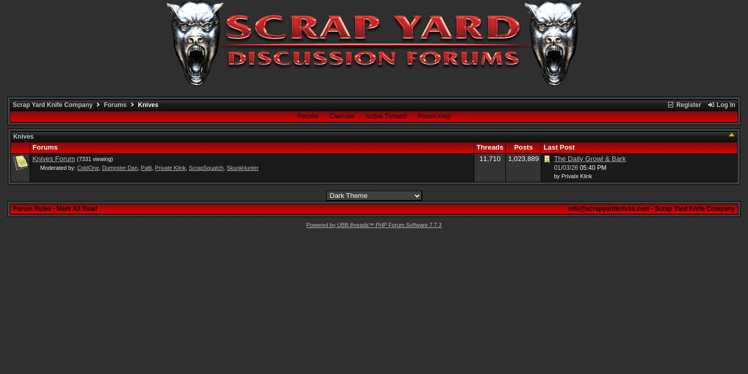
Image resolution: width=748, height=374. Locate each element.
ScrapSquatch (206, 168)
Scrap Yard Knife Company (52, 105)
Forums (115, 105)
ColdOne (88, 168)
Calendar (342, 116)
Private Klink (170, 168)
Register (684, 105)
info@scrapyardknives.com (608, 208)
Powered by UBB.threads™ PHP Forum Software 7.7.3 (374, 225)
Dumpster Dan (120, 168)
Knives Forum (53, 159)
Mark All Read (77, 208)
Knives (23, 136)
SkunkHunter (242, 168)
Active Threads (386, 116)
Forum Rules (32, 208)
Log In (721, 105)
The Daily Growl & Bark (590, 159)
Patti (146, 168)
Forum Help (434, 116)
